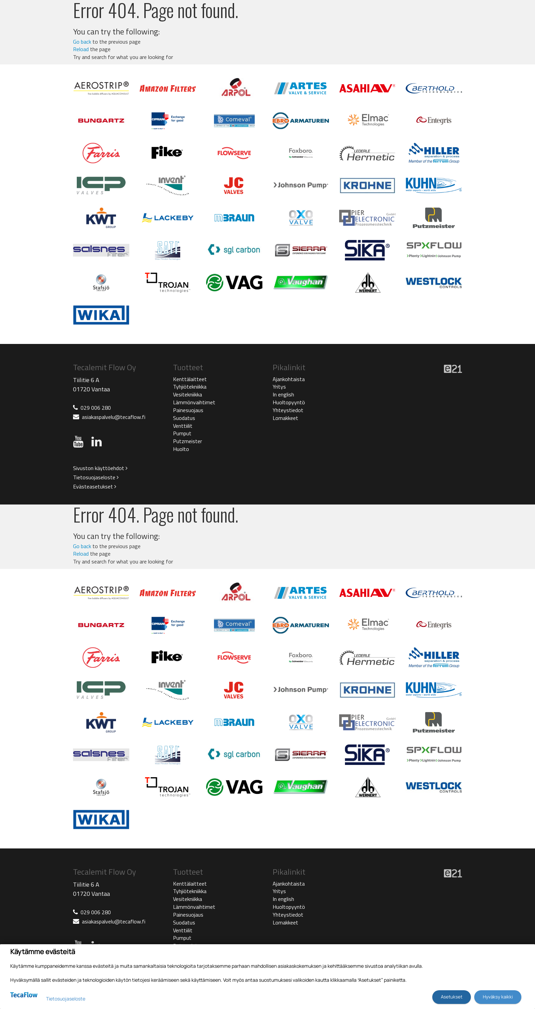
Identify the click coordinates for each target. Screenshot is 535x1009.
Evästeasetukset (94, 486)
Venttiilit (182, 426)
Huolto (181, 449)
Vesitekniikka (187, 394)
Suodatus (184, 418)
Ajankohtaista (289, 379)
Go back (82, 41)
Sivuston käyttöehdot (100, 468)
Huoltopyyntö (289, 402)
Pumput (182, 433)
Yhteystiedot (288, 410)
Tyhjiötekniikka (189, 386)
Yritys (279, 386)
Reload (81, 49)
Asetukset (451, 997)
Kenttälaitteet (190, 379)
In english (283, 394)
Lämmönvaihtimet (194, 402)
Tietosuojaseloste (96, 477)
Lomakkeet (285, 418)
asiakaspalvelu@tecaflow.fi (113, 417)
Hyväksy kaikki (498, 997)
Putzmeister (187, 441)
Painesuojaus (188, 410)
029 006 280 (96, 408)
